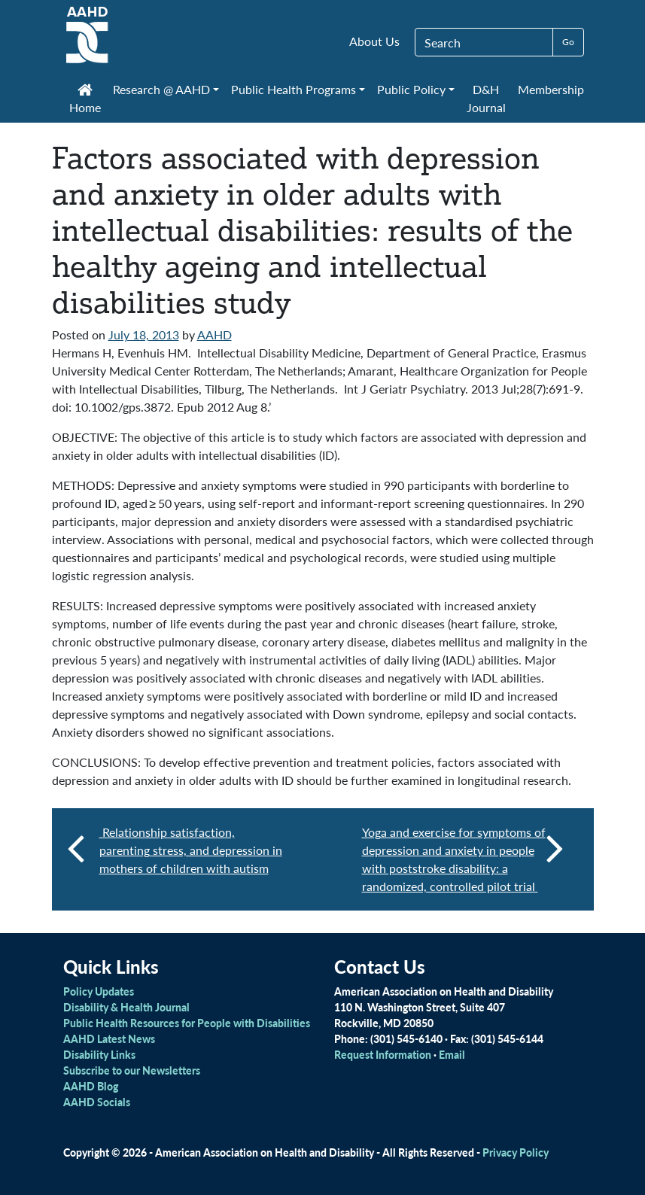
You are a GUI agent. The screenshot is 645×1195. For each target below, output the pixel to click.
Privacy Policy (515, 1152)
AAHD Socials (96, 1101)
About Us (374, 41)
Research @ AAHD (161, 89)
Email (452, 1054)
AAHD (214, 334)
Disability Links (99, 1054)
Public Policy (411, 89)
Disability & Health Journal (126, 1006)
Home (85, 100)
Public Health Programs (293, 89)
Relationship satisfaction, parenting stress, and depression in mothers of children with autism (190, 850)
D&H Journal (486, 98)
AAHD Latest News (109, 1038)
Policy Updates (98, 991)
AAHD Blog (90, 1085)
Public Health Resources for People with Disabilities (186, 1022)
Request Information (382, 1054)
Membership (551, 89)
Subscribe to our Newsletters (131, 1070)
